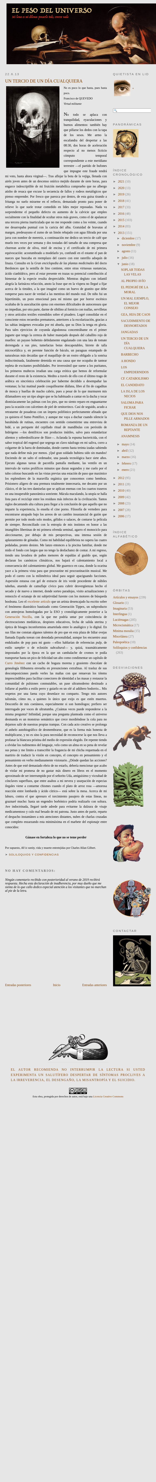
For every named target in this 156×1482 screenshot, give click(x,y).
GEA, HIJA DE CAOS (135, 314)
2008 (121, 503)
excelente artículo (38, 601)
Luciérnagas (121, 619)
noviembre (129, 245)
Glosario (118, 602)
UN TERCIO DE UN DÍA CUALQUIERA (44, 81)
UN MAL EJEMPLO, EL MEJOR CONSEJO (135, 303)
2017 (121, 207)
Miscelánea (120, 636)
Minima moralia (123, 631)
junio (125, 264)
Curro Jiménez (15, 663)
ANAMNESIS (130, 436)
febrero (127, 463)
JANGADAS (129, 332)
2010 (121, 490)
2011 (121, 484)
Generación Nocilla (18, 617)
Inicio (56, 985)
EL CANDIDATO (132, 385)
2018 (121, 201)
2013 (121, 233)
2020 (121, 188)
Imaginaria (120, 608)
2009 (121, 497)
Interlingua (120, 614)
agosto (126, 251)
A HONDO (128, 361)
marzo (126, 457)
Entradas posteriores (18, 985)
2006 (121, 516)
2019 (121, 194)
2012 (121, 478)
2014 (121, 226)
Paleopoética (121, 642)
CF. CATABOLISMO (135, 378)
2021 (121, 181)
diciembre (128, 238)
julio (125, 257)
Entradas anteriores (94, 985)
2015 (121, 220)
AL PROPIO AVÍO (133, 281)
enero (126, 469)
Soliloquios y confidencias (34, 854)
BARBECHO (129, 354)
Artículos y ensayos (125, 597)
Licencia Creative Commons (108, 1096)
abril (125, 450)
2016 (121, 213)
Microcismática (123, 625)
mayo (126, 444)
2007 (121, 510)
